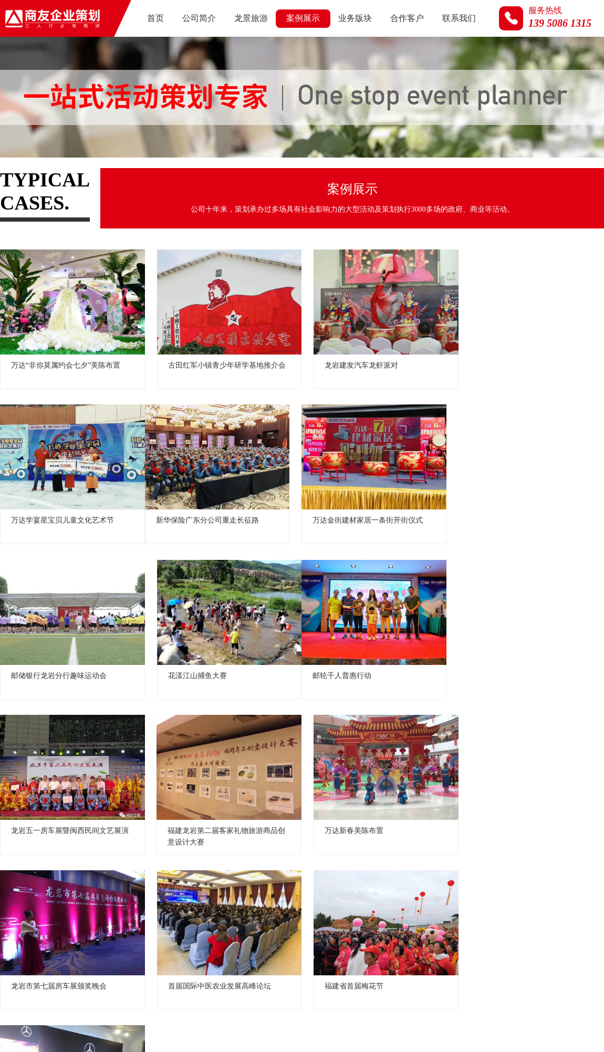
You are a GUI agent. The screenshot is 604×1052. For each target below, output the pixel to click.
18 (391, 906)
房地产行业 (254, 249)
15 (312, 906)
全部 (18, 249)
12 (233, 906)
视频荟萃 (433, 249)
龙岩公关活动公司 (531, 1023)
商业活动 (375, 249)
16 (338, 906)
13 (260, 906)
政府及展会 (72, 249)
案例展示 (303, 18)
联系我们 (459, 18)
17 (365, 906)
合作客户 (407, 18)
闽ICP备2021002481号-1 (510, 979)
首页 (155, 18)
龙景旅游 (251, 18)
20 (443, 906)
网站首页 (299, 962)
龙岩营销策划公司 (466, 1023)
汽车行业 (316, 249)
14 (286, 906)
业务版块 (355, 18)
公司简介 (199, 18)
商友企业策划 (345, 1023)
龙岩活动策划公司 (401, 1023)
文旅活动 (134, 249)
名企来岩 (192, 249)
